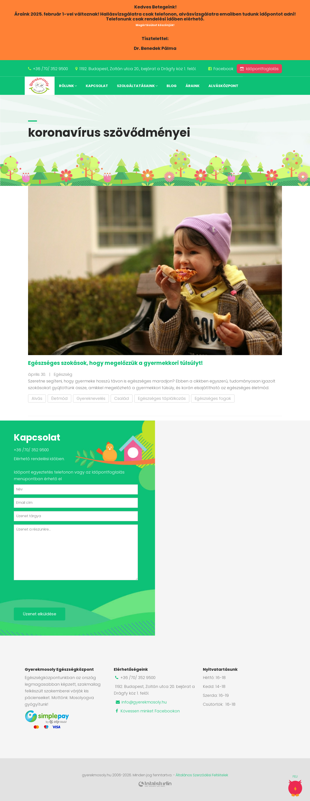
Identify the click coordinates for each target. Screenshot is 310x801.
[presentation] (48, 592)
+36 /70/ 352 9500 (50, 68)
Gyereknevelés (91, 398)
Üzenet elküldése (39, 614)
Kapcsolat (97, 85)
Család (121, 398)
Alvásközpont (223, 85)
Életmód (59, 398)
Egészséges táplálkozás (162, 398)
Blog (172, 85)
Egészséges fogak (213, 398)
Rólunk (68, 85)
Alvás (37, 398)
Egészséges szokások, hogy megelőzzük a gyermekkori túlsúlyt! (115, 363)
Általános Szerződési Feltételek (202, 775)
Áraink (193, 85)
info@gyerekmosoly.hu (141, 702)
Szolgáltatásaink (137, 85)
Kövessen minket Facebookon (147, 711)
